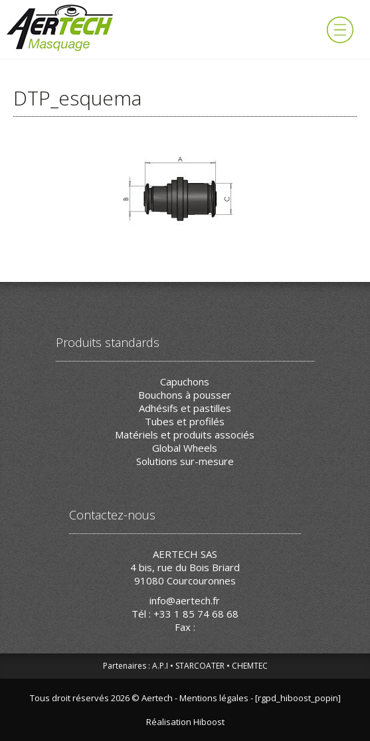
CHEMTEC (250, 665)
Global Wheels (184, 447)
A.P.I (160, 665)
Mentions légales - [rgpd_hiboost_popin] (260, 698)
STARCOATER (200, 665)
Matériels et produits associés (184, 434)
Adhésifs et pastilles (185, 408)
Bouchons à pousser (184, 394)
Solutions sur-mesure (185, 461)
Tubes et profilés (185, 421)
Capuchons (184, 381)
